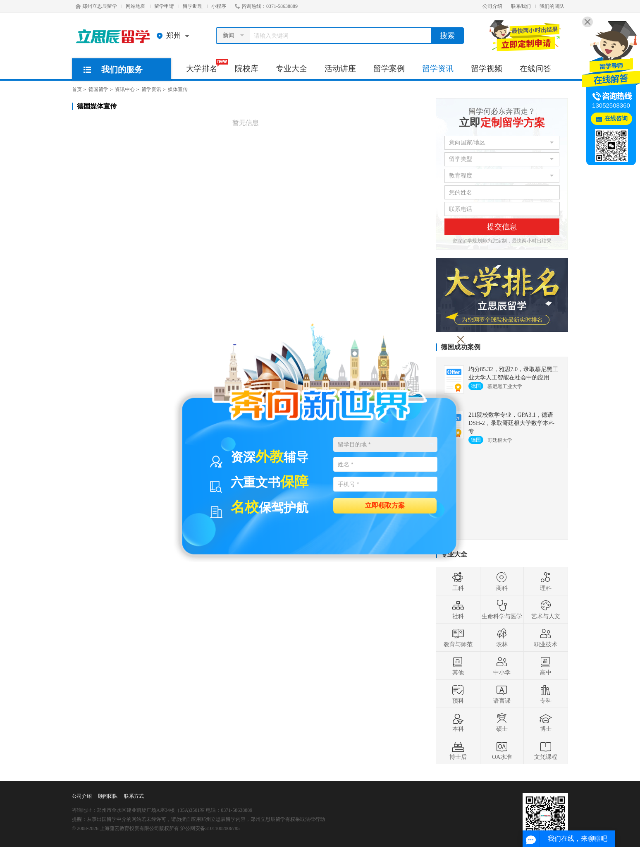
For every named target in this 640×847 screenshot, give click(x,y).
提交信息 (502, 227)
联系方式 (134, 796)
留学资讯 (438, 68)
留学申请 (164, 6)
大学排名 (206, 66)
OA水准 (502, 750)
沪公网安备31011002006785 (210, 828)
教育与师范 (458, 638)
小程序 (218, 6)
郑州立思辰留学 (96, 6)
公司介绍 (492, 6)
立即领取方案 (385, 505)
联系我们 (521, 6)
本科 (458, 722)
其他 (458, 666)
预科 (458, 694)
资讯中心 (125, 89)
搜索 (447, 35)
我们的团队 (552, 6)
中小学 (502, 666)
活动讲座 (340, 68)
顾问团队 (108, 796)
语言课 (502, 694)
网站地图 (136, 6)
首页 (77, 89)
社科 (458, 609)
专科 (546, 694)
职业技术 (545, 638)
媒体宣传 (178, 89)
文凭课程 (545, 750)
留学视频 (486, 68)
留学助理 (193, 6)
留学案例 (389, 68)
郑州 (174, 35)
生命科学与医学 (502, 609)
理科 (546, 581)
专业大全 (291, 68)
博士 (546, 722)
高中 (546, 666)
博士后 (458, 750)
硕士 (502, 722)
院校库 (246, 68)
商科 (502, 581)
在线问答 (535, 68)
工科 (458, 581)
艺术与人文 (545, 609)
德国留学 (98, 89)
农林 (502, 638)
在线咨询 (616, 118)
